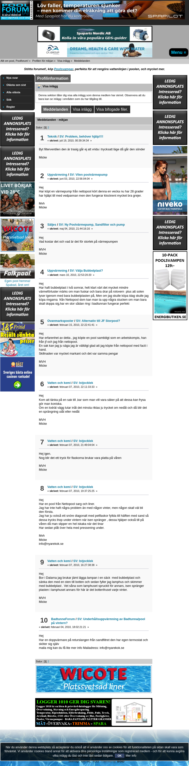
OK (120, 755)
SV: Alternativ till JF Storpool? (98, 321)
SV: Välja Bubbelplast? (86, 270)
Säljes (51, 224)
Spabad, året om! (17, 285)
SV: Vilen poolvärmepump (89, 174)
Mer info (131, 755)
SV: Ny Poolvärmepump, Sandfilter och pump (92, 224)
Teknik (52, 136)
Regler (10, 106)
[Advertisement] (17, 466)
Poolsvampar (63, 69)
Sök (9, 99)
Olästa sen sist (16, 84)
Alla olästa (13, 92)
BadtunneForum (63, 619)
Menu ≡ (178, 52)
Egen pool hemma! (18, 281)
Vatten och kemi (59, 383)
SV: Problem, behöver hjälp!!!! (81, 136)
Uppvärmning (57, 174)
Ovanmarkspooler (60, 321)
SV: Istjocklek (83, 383)
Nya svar (12, 77)
